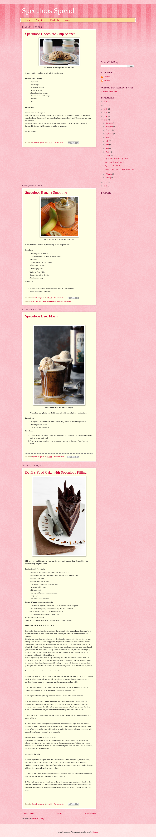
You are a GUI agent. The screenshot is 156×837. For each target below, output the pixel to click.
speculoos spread (49, 301)
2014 (105, 116)
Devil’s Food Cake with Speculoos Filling (56, 472)
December (109, 123)
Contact (67, 20)
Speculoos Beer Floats (41, 316)
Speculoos (107, 77)
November (109, 126)
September (109, 134)
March (108, 156)
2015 (105, 113)
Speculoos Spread (48, 10)
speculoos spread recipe (63, 301)
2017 (105, 105)
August (108, 137)
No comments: (59, 142)
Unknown (107, 80)
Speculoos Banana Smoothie (46, 192)
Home (28, 20)
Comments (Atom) (37, 819)
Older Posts (90, 813)
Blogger (95, 832)
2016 (105, 109)
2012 (105, 182)
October (109, 130)
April (108, 152)
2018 (105, 102)
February (109, 174)
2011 (105, 186)
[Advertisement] (59, 166)
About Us (40, 20)
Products (54, 20)
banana (32, 301)
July (107, 141)
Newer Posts (28, 813)
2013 (105, 120)
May (107, 148)
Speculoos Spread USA (109, 91)
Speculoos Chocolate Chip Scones (50, 34)
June (107, 145)
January (108, 178)
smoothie (39, 301)
